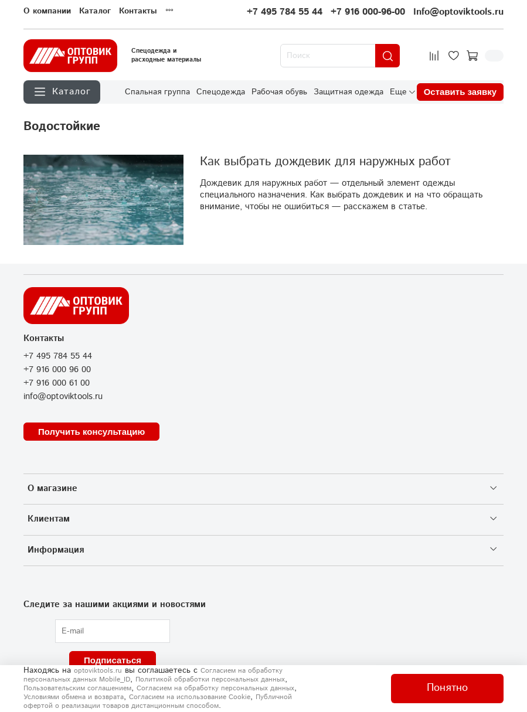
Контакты (138, 11)
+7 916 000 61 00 (56, 383)
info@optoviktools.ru (63, 396)
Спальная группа (157, 92)
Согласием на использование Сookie (189, 697)
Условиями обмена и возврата (73, 697)
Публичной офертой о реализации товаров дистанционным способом (157, 701)
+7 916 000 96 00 (57, 369)
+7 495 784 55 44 (284, 12)
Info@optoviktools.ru (458, 12)
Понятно (447, 688)
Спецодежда (220, 92)
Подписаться (112, 660)
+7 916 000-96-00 (368, 12)
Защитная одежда (348, 92)
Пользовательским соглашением (77, 688)
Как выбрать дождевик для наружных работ (325, 162)
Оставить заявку (460, 92)
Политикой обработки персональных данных (210, 679)
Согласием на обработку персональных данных (215, 688)
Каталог (95, 11)
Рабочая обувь (279, 92)
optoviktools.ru (98, 671)
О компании (47, 11)
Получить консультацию (91, 432)
